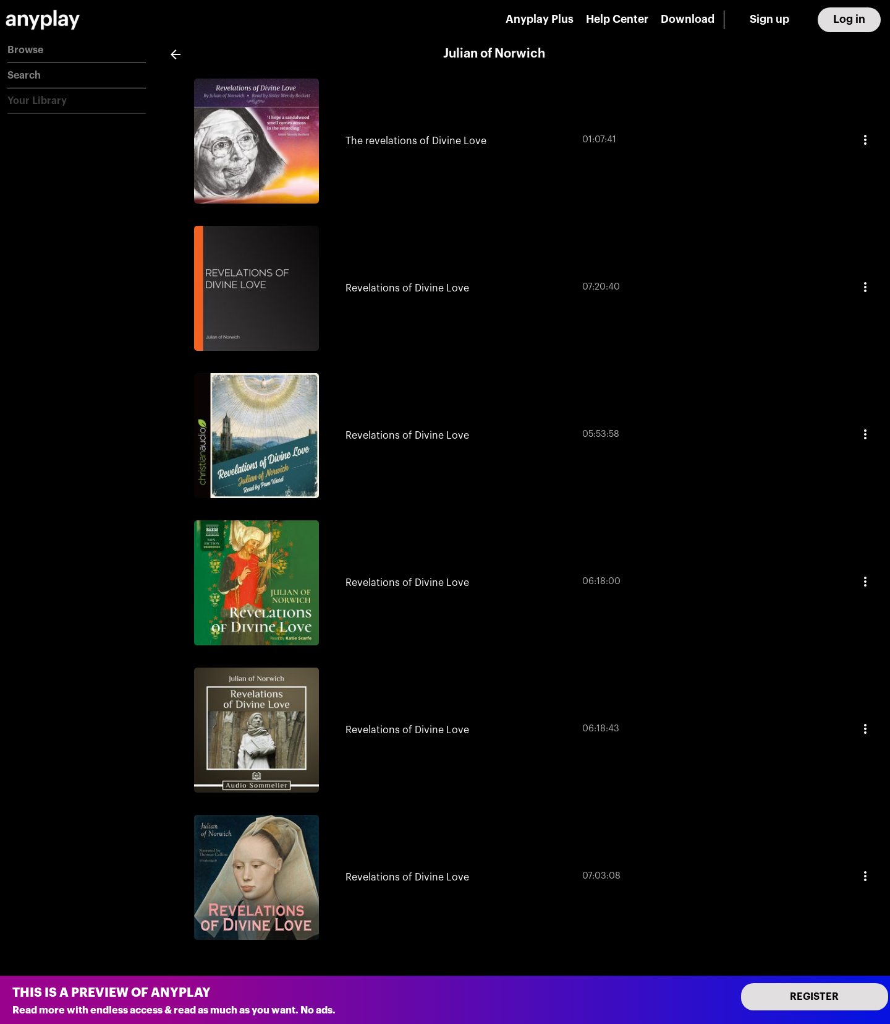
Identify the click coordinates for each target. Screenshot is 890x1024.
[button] (76, 50)
